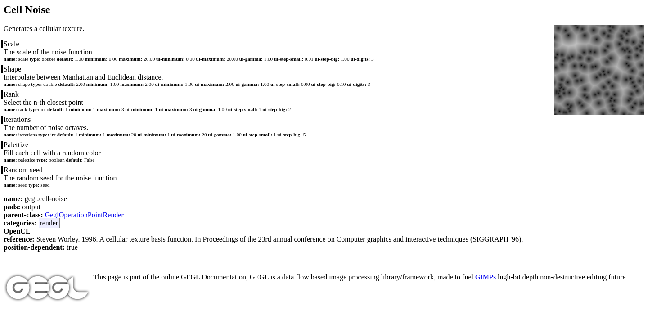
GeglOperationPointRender (84, 215)
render (49, 223)
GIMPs (485, 277)
